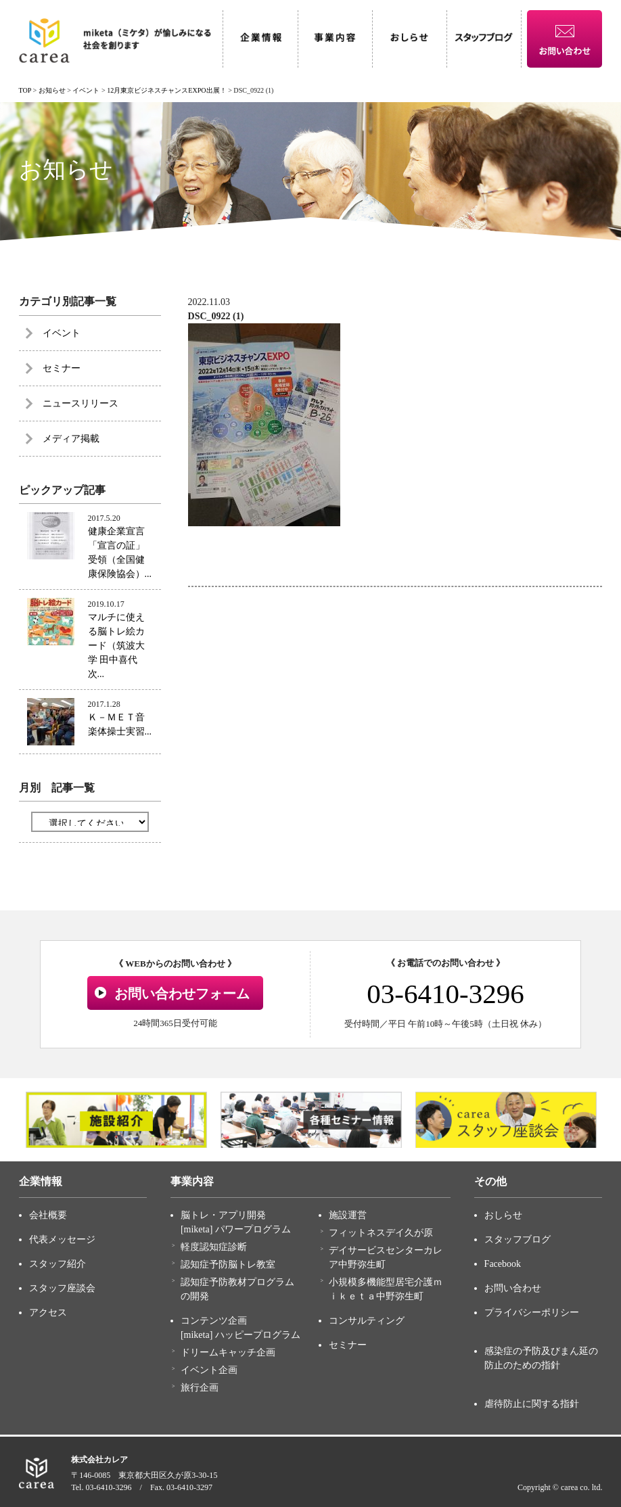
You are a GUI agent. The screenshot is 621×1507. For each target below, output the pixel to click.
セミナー (61, 368)
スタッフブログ (517, 1239)
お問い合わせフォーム (182, 993)
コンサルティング (367, 1321)
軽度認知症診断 (214, 1247)
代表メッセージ (62, 1239)
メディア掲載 (71, 439)
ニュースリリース (80, 403)
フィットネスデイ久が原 (381, 1233)
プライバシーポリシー (531, 1312)
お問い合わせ (512, 1288)
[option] (116, 1120)
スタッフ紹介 (57, 1264)
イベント (61, 333)
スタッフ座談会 (62, 1288)
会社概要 (48, 1215)
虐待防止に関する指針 (531, 1404)
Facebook (502, 1264)
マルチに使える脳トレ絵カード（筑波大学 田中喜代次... (116, 645)
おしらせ (503, 1215)
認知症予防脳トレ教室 (228, 1264)
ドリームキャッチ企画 (228, 1352)
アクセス (48, 1312)
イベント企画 (209, 1370)
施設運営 (348, 1215)
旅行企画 (199, 1388)
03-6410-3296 (445, 993)
